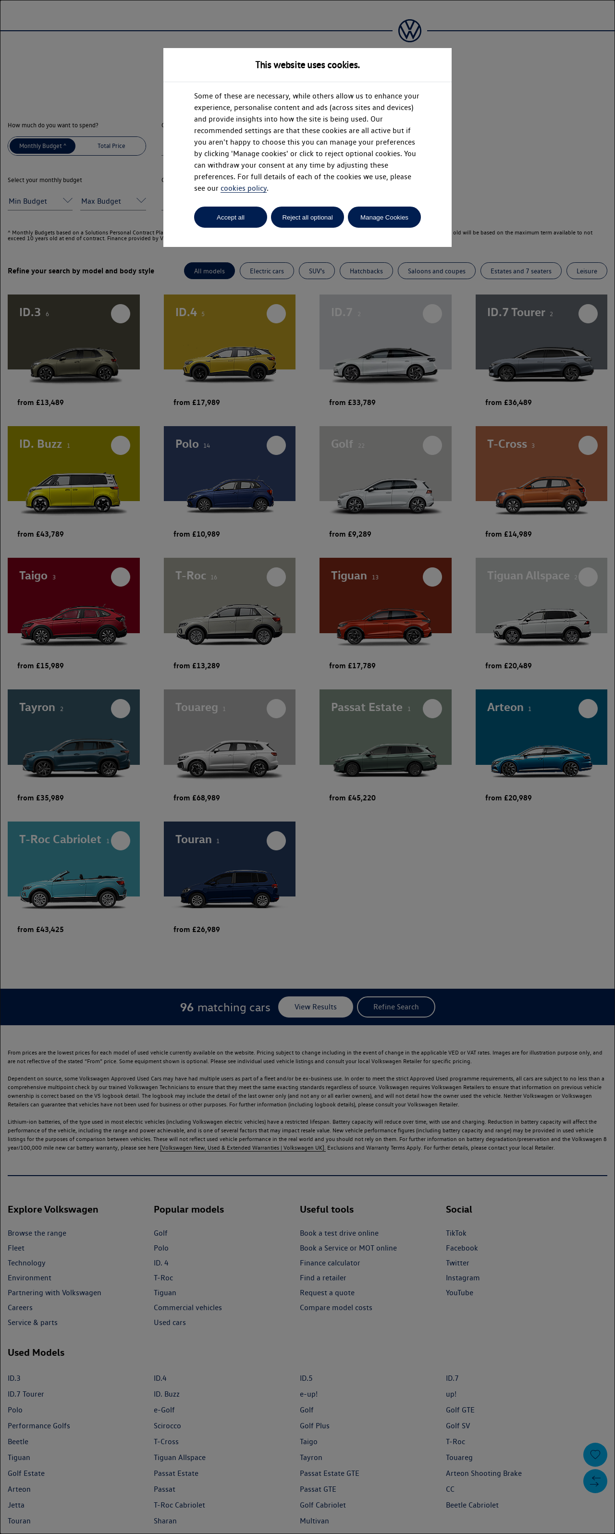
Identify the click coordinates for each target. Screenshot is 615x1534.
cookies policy (244, 188)
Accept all (231, 217)
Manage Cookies (384, 217)
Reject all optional (307, 217)
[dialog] (307, 767)
